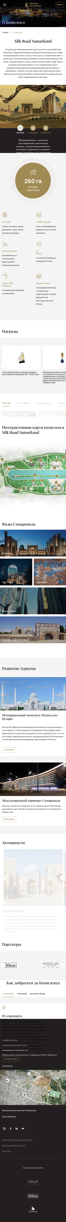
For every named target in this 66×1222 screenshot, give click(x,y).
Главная (5, 32)
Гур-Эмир (7, 582)
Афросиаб (41, 582)
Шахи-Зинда (9, 611)
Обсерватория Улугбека (15, 640)
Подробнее (9, 749)
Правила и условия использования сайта (17, 1140)
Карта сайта (6, 1151)
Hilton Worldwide (9, 1116)
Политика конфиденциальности (14, 1145)
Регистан (7, 553)
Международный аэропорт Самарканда (19, 1110)
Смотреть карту (11, 1059)
